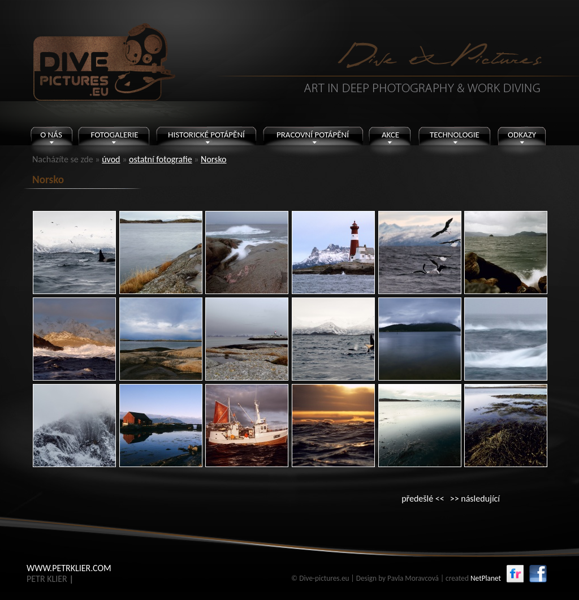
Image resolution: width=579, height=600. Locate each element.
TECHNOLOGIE (454, 135)
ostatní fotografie (160, 159)
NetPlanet (485, 578)
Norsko (214, 159)
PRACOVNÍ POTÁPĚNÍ (312, 135)
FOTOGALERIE (114, 135)
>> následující (475, 498)
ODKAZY (522, 135)
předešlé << (422, 498)
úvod (111, 159)
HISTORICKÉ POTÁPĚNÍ (206, 135)
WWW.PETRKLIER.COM (69, 568)
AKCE (390, 135)
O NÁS (51, 135)
